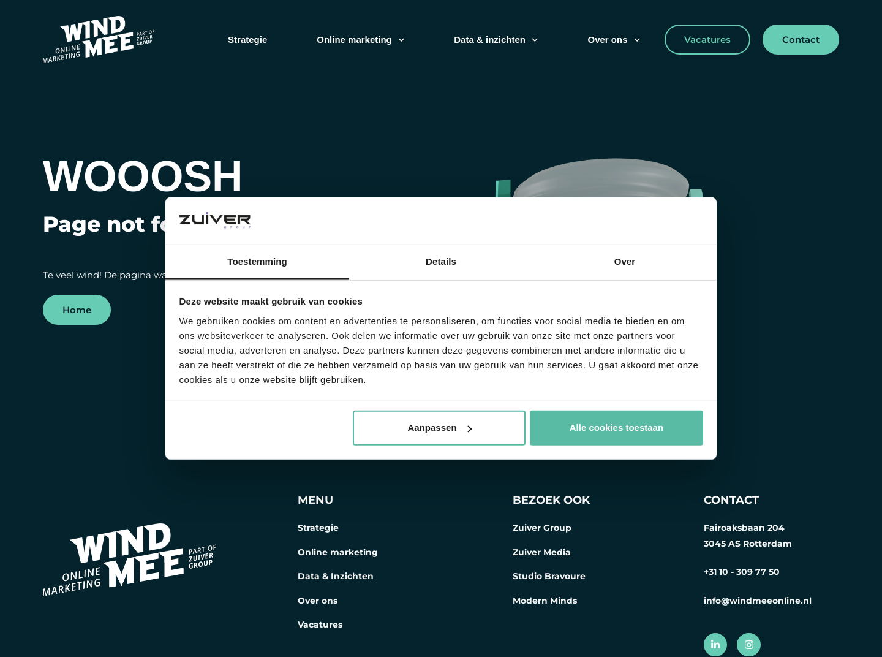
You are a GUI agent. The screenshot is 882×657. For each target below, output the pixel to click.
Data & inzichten (496, 40)
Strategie (247, 39)
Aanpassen (440, 427)
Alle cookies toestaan (616, 427)
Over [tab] (625, 261)
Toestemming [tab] (257, 261)
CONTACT (731, 500)
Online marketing (360, 40)
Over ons (613, 40)
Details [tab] (441, 261)
